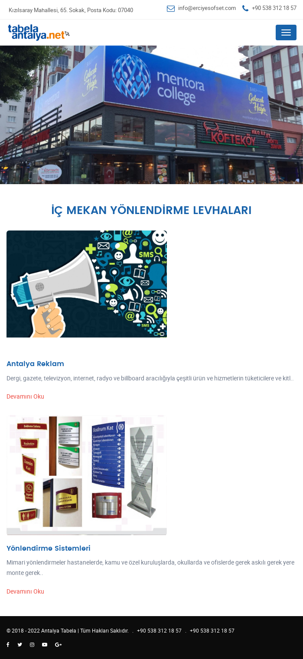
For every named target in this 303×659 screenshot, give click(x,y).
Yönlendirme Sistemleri (49, 548)
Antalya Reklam (35, 363)
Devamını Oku (25, 396)
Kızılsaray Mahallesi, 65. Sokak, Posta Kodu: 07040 (71, 10)
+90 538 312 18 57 (274, 8)
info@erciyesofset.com (207, 8)
